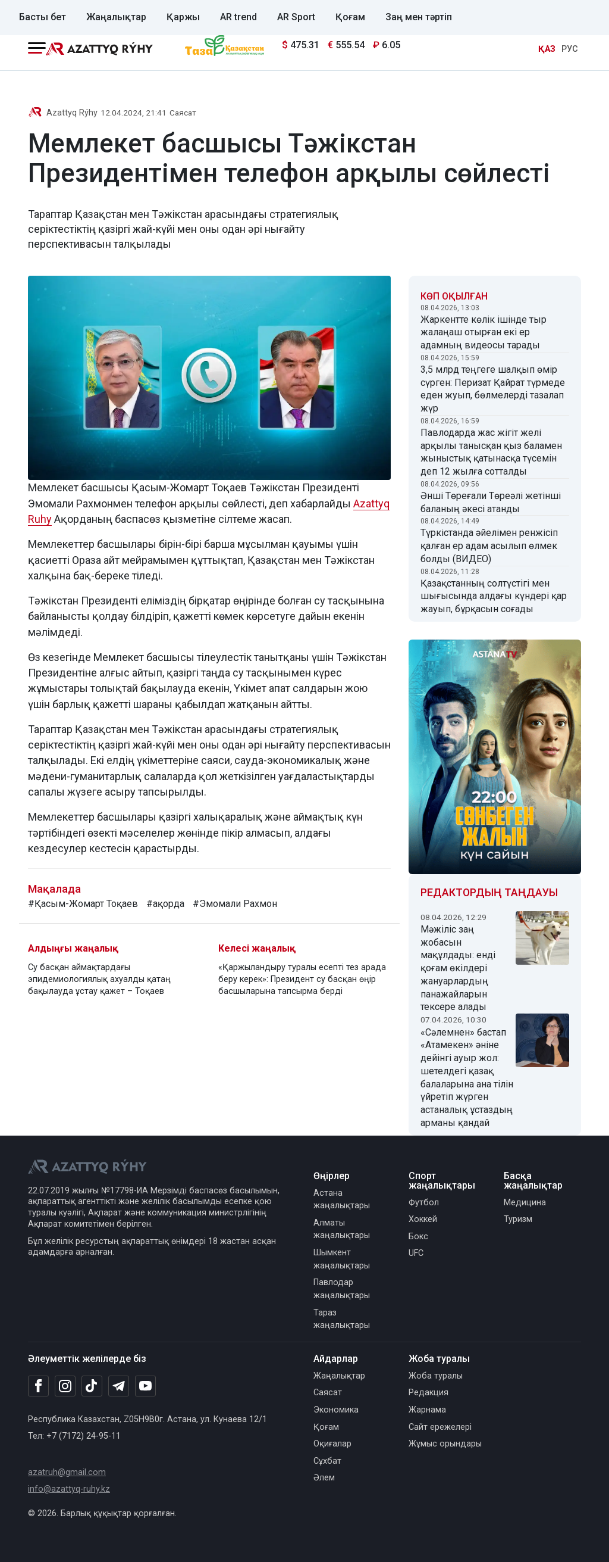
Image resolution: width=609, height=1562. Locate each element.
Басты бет (42, 17)
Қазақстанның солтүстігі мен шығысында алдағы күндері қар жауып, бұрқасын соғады (493, 596)
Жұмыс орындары (445, 1444)
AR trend (238, 17)
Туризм (518, 1219)
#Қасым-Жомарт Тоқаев (83, 903)
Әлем (324, 1478)
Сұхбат (327, 1461)
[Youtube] (145, 1386)
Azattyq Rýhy (72, 113)
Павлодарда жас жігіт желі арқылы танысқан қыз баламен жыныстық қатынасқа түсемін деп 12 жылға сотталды (491, 452)
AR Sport (296, 17)
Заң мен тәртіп (418, 17)
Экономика (336, 1410)
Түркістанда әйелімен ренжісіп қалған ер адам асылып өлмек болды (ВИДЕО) (489, 546)
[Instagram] (65, 1386)
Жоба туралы (436, 1376)
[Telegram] (118, 1386)
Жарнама (427, 1410)
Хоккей (423, 1219)
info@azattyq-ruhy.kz (69, 1489)
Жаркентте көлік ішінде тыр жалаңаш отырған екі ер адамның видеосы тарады (483, 332)
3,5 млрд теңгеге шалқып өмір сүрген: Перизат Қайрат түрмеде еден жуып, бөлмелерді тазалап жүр (492, 389)
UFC (416, 1253)
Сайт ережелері (440, 1427)
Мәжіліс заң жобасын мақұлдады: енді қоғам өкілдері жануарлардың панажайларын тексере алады (457, 968)
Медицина (525, 1203)
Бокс (418, 1236)
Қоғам (350, 17)
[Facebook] (38, 1385)
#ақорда (165, 903)
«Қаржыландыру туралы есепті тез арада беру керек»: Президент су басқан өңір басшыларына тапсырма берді (302, 979)
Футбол (424, 1203)
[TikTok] (92, 1385)
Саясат (182, 112)
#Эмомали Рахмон (235, 903)
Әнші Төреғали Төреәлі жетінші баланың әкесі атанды (490, 502)
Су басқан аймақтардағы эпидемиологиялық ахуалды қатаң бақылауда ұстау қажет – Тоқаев (99, 979)
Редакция (428, 1393)
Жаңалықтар (116, 17)
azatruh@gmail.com (67, 1472)
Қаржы (183, 17)
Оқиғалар (332, 1444)
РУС (569, 49)
